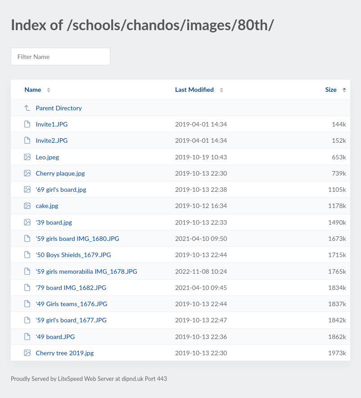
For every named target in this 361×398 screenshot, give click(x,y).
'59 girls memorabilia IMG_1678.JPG (80, 271)
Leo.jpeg (41, 157)
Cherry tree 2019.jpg (58, 353)
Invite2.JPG (45, 140)
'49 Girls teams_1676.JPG (65, 304)
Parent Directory (52, 108)
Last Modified (194, 89)
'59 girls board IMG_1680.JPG (71, 238)
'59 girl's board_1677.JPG (65, 320)
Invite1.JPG (45, 124)
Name (32, 89)
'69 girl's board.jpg (54, 189)
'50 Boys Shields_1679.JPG (67, 254)
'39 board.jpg (47, 222)
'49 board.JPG (49, 336)
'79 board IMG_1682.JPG (64, 287)
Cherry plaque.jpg (54, 173)
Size (331, 89)
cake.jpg (40, 205)
